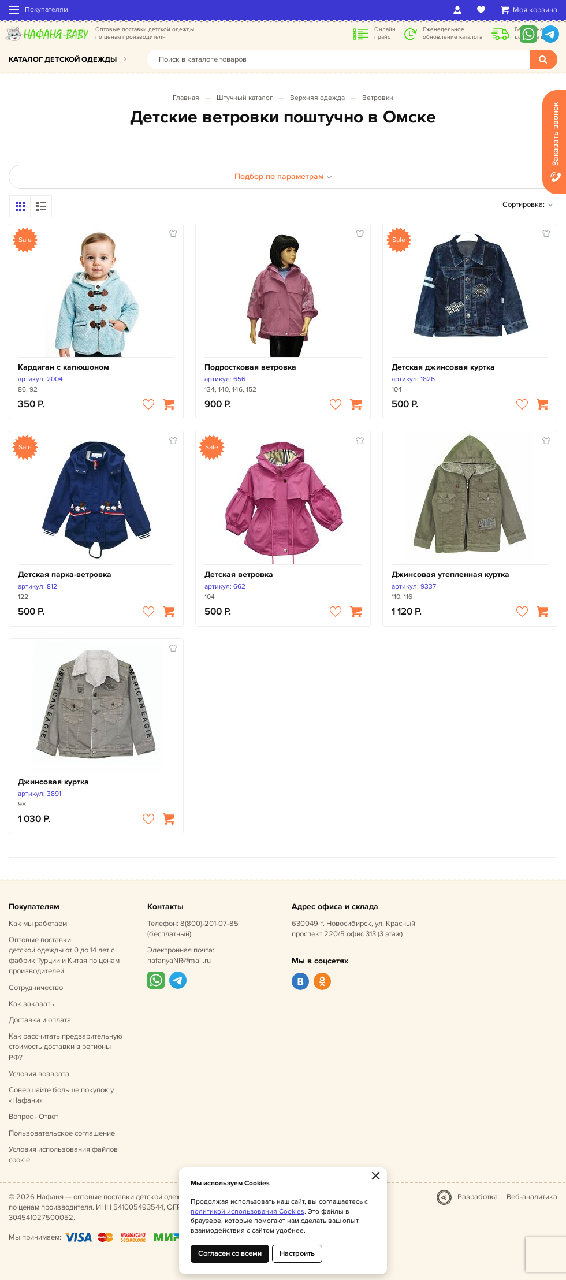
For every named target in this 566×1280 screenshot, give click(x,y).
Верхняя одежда (317, 98)
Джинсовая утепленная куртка (450, 574)
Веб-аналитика (532, 1196)
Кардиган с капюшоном (63, 367)
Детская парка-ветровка (64, 574)
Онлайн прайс (385, 33)
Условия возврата (39, 1073)
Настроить (297, 1253)
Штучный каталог (245, 98)
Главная (186, 98)
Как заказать (31, 1004)
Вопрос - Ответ (33, 1116)
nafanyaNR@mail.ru (179, 960)
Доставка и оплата (40, 1020)
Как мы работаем (38, 923)
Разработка (477, 1196)
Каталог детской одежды (63, 59)
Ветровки (377, 98)
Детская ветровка (238, 574)
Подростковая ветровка (250, 367)
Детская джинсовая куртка (443, 367)
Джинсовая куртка (53, 782)
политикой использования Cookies (247, 1211)
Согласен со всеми (230, 1253)
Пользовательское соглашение (62, 1133)
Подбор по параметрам (283, 176)
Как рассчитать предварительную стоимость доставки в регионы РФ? (65, 1047)
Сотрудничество (36, 987)
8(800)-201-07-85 (209, 923)
